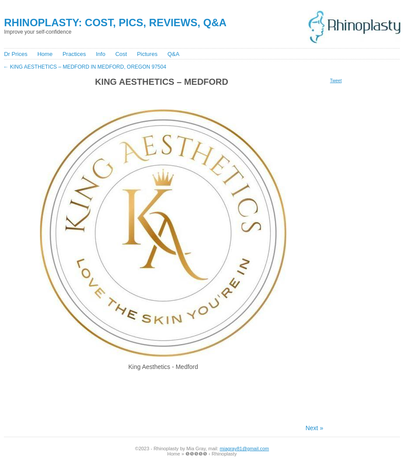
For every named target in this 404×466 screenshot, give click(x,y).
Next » (314, 427)
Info (100, 54)
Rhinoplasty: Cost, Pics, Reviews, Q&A (115, 22)
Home (44, 54)
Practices (74, 54)
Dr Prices (15, 54)
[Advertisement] (162, 97)
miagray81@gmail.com (244, 448)
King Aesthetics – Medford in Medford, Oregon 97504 (84, 67)
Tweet (336, 80)
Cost (121, 54)
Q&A (173, 54)
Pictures (147, 54)
